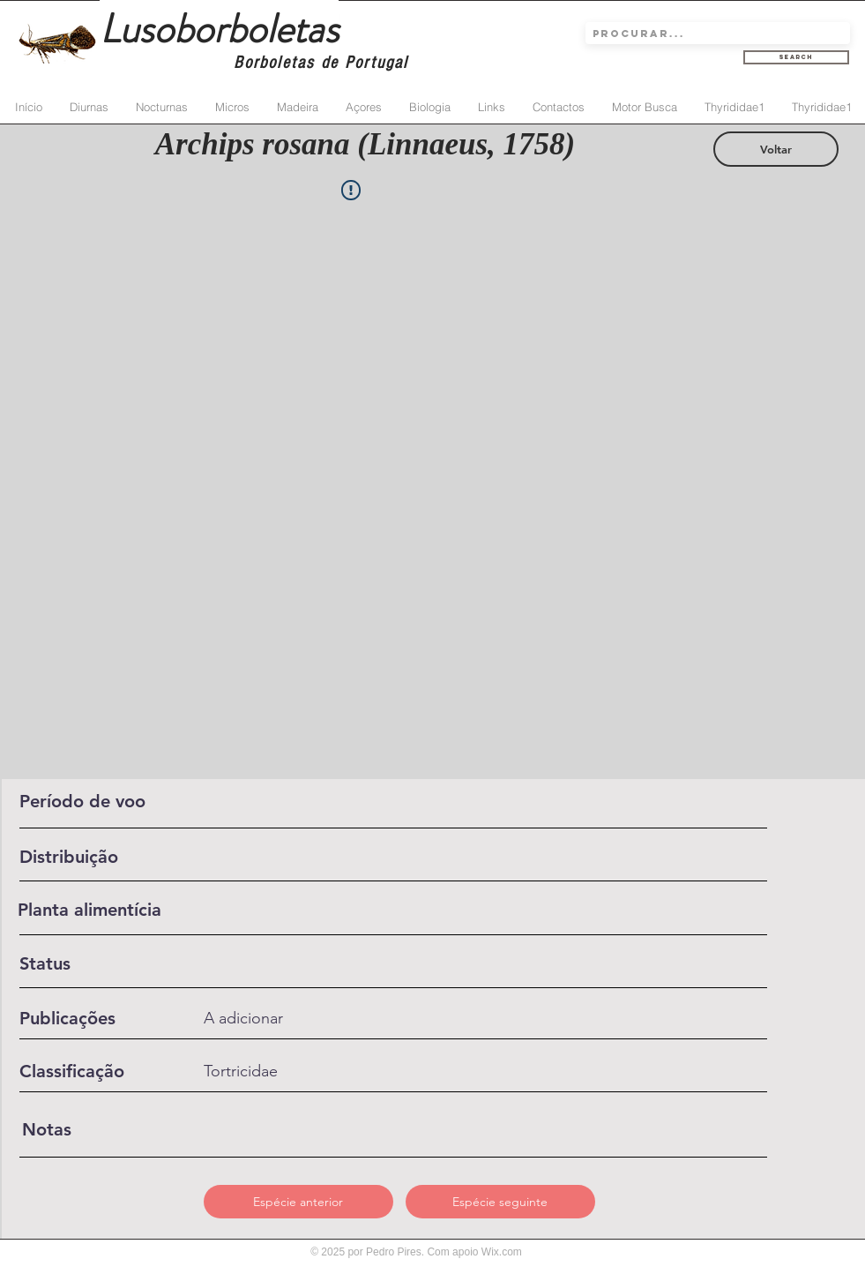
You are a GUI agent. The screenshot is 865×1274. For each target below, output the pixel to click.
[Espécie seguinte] (500, 1201)
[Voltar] (776, 149)
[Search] (796, 57)
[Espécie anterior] (298, 1201)
